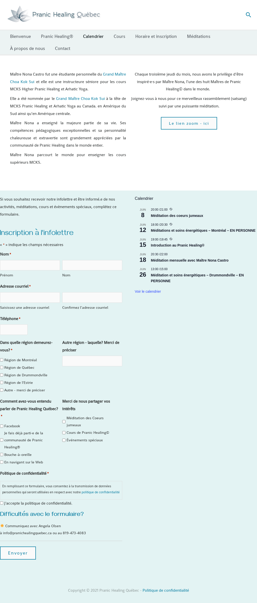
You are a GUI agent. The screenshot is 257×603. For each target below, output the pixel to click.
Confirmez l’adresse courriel (85, 304)
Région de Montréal (20, 354)
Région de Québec (19, 362)
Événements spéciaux (85, 435)
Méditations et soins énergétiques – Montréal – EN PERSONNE (203, 230)
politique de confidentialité (101, 487)
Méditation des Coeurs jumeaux (85, 416)
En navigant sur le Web (23, 457)
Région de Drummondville (25, 370)
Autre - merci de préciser (24, 385)
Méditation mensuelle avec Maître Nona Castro (190, 260)
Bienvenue (20, 36)
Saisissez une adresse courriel (24, 304)
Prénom (6, 273)
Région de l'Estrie (18, 377)
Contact (61, 48)
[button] (248, 14)
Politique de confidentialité (166, 585)
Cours (116, 36)
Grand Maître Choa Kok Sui (80, 98)
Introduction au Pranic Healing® (177, 245)
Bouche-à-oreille (18, 449)
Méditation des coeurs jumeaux (177, 216)
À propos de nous (27, 48)
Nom (66, 273)
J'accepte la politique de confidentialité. (38, 498)
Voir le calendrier (148, 291)
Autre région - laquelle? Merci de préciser (90, 341)
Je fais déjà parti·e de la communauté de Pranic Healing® (23, 435)
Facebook (12, 420)
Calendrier (91, 36)
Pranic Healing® (55, 36)
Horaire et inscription (151, 36)
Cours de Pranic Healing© (88, 427)
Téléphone (10, 316)
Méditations (193, 36)
